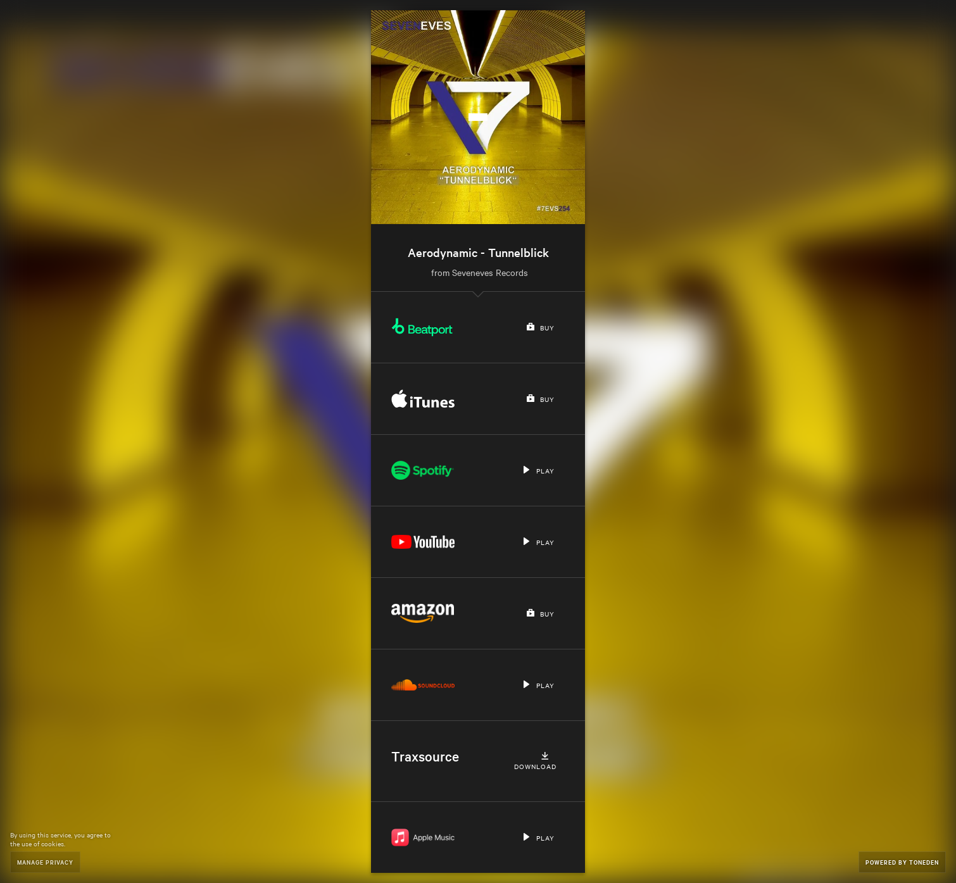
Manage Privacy (45, 862)
